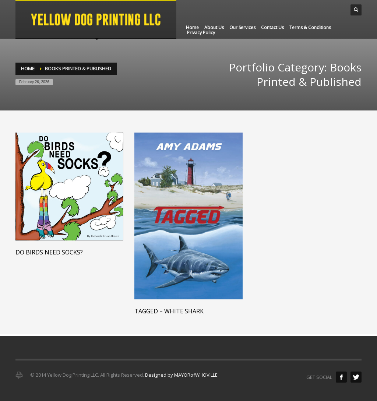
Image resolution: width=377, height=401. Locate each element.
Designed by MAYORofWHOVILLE (181, 375)
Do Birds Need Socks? (49, 252)
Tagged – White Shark (169, 311)
